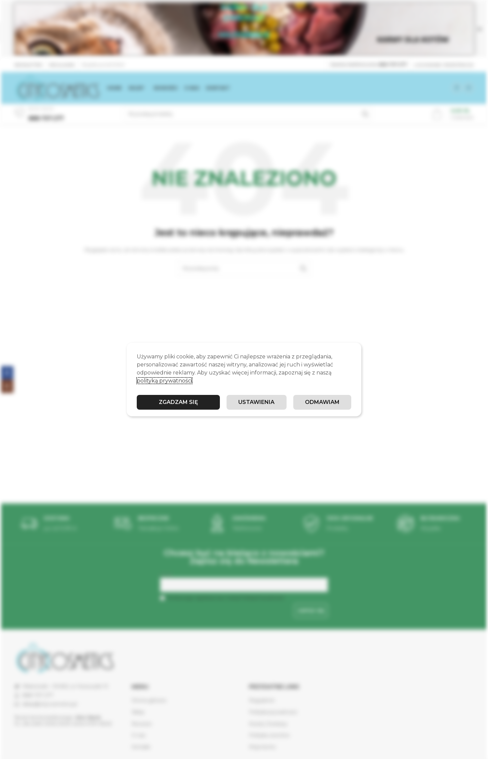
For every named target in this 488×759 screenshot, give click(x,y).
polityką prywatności (164, 380)
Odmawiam (322, 402)
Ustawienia (256, 402)
